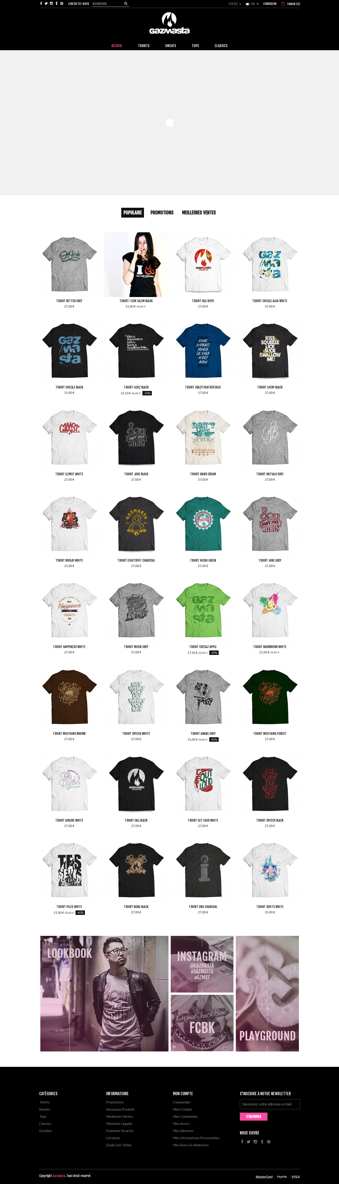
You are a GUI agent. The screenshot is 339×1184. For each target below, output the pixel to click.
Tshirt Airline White (69, 820)
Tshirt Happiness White (69, 647)
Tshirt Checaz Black (69, 387)
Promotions (161, 213)
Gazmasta (59, 1176)
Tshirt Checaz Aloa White (269, 301)
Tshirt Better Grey (69, 301)
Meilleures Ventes (199, 213)
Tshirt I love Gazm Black (136, 301)
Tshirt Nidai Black (136, 907)
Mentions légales (119, 1124)
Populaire (132, 213)
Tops (42, 1116)
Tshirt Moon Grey (136, 647)
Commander (182, 1102)
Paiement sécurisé (119, 1131)
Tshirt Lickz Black (136, 387)
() (293, 4)
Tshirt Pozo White (69, 907)
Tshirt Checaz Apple (203, 647)
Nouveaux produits (120, 1109)
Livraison (113, 1138)
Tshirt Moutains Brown (69, 733)
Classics (45, 1124)
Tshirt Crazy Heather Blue (203, 387)
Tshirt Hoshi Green (203, 560)
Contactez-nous (78, 4)
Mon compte (182, 1109)
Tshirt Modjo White (69, 560)
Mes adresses (183, 1131)
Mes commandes (185, 1116)
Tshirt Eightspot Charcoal (136, 560)
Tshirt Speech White (136, 733)
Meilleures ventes (119, 1116)
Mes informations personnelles (196, 1138)
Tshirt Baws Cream (203, 474)
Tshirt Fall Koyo (203, 301)
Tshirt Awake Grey (203, 733)
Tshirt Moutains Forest (269, 733)
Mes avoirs (181, 1124)
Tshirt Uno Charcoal (203, 907)
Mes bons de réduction (191, 1145)
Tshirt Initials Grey (270, 474)
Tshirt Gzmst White (69, 474)
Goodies (45, 1131)
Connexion (270, 4)
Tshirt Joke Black (136, 474)
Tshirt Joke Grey (270, 560)
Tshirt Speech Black (270, 820)
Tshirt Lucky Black (270, 387)
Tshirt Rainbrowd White (269, 647)
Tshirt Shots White (270, 907)
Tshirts (44, 1102)
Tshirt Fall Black (136, 820)
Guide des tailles (119, 1145)
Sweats (44, 1109)
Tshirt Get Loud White (203, 820)
